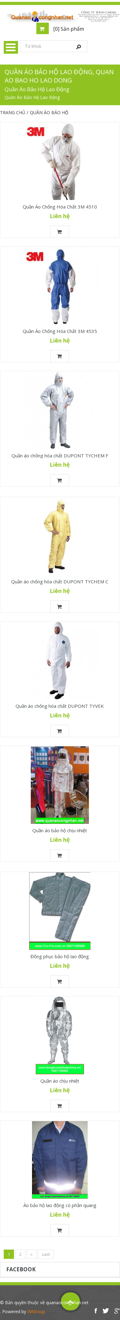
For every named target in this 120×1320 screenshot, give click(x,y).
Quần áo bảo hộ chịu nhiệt (59, 830)
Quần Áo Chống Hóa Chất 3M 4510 (60, 207)
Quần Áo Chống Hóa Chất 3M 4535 (60, 331)
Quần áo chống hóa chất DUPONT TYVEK (60, 706)
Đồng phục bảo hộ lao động (59, 956)
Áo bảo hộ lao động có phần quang (59, 1205)
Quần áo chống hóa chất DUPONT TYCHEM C (59, 581)
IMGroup (36, 1311)
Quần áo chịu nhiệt (59, 1081)
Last (46, 1254)
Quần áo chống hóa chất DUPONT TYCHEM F (60, 455)
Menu (11, 47)
